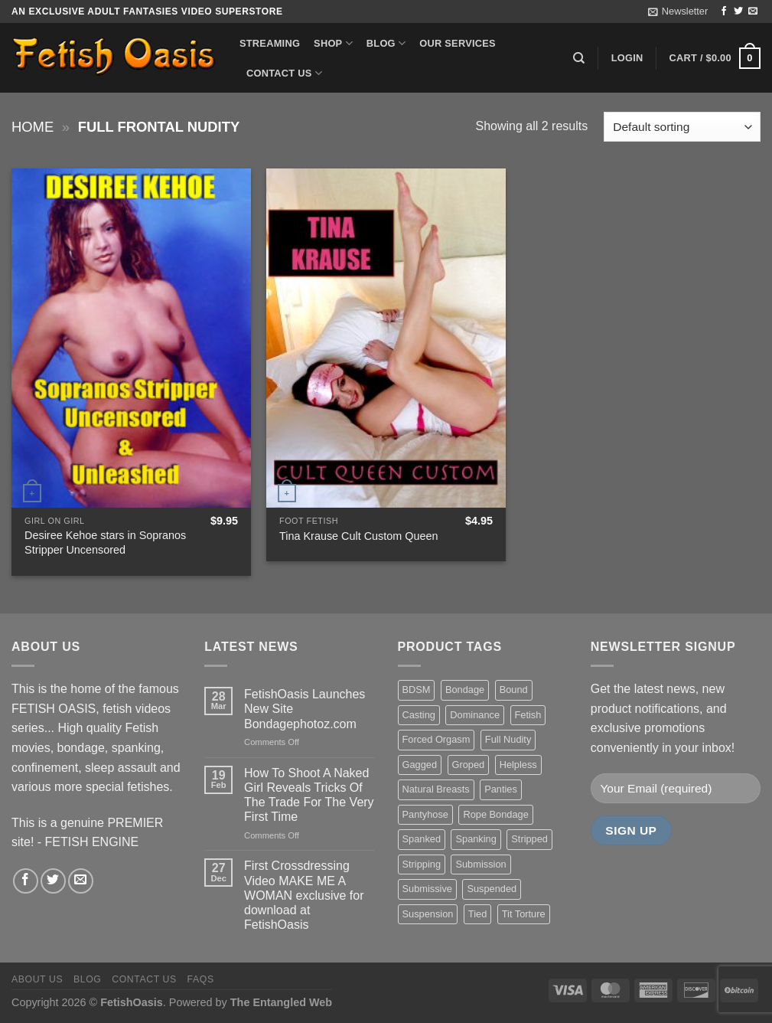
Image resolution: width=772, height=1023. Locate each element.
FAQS (200, 979)
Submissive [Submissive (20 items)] (427, 888)
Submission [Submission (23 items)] (480, 864)
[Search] (579, 58)
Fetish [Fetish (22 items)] (528, 715)
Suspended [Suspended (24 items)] (491, 888)
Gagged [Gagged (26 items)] (420, 764)
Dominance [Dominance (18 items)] (475, 715)
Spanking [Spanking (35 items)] (475, 839)
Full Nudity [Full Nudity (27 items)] (508, 739)
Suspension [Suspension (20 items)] (428, 914)
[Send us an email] (752, 11)
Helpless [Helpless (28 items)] (518, 764)
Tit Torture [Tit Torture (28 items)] (524, 914)
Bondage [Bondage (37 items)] (464, 689)
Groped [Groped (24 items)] (468, 764)
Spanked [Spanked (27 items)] (421, 839)
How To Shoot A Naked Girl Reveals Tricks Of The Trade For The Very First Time (309, 795)
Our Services (457, 43)
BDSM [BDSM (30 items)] (416, 689)
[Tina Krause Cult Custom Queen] (386, 338)
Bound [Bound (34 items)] (514, 689)
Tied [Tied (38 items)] (477, 914)
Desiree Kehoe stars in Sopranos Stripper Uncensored (105, 542)
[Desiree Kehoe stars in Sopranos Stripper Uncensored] (131, 338)
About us (37, 979)
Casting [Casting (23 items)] (418, 715)
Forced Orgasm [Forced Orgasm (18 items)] (436, 739)
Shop (333, 43)
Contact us (284, 73)
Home (32, 127)
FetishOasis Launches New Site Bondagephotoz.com (304, 709)
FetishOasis (131, 1002)
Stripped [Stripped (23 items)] (529, 839)
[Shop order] (682, 127)
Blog (386, 43)
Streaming (269, 43)
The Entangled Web (281, 1002)
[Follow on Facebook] (723, 11)
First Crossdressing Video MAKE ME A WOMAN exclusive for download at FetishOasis (303, 895)
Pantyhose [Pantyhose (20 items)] (425, 814)
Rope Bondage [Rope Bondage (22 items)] (495, 814)
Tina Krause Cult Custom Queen (358, 536)
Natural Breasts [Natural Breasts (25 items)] (436, 789)
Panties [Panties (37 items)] (500, 789)
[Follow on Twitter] (738, 11)
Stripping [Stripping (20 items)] (421, 864)
